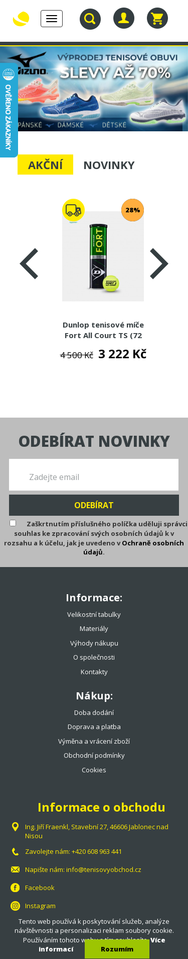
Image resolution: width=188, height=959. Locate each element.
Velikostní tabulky (94, 614)
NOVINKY (109, 164)
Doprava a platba (94, 726)
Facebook (40, 887)
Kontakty (94, 671)
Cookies (94, 769)
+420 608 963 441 (97, 851)
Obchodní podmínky (94, 755)
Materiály (94, 628)
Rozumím (117, 948)
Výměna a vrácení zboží (94, 741)
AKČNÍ (45, 164)
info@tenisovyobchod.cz (103, 869)
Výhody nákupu (94, 643)
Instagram (40, 905)
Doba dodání (94, 712)
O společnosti (94, 657)
